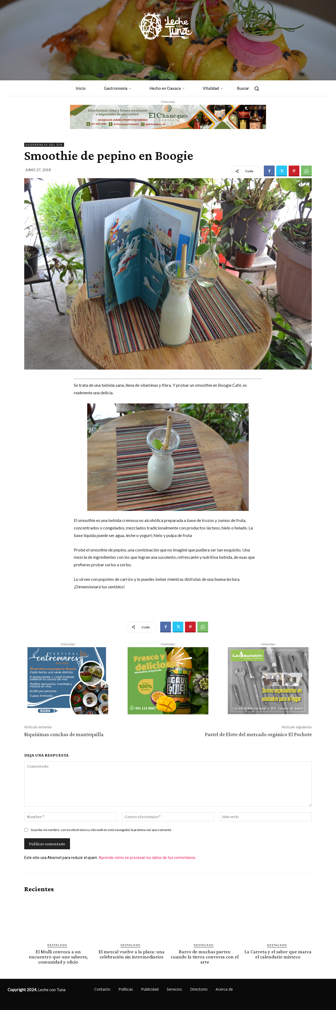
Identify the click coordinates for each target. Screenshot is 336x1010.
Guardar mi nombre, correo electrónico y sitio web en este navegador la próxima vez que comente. (101, 830)
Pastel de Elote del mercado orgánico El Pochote (258, 734)
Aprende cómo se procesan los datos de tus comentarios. (147, 857)
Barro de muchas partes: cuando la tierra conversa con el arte (205, 957)
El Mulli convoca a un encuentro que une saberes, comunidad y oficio (58, 957)
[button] (250, 88)
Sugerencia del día (44, 145)
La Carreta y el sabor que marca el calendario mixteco (278, 954)
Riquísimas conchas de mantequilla (64, 734)
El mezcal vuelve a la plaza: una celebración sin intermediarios (131, 954)
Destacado (57, 945)
